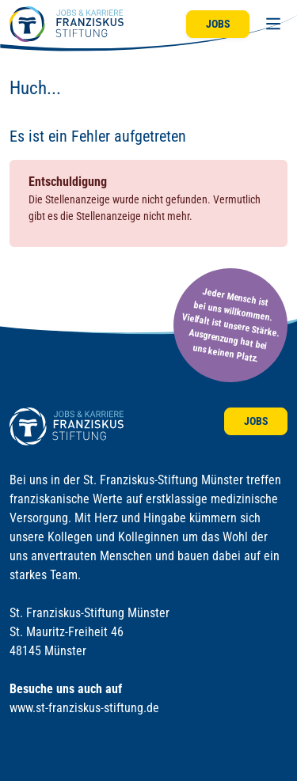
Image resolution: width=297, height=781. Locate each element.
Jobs (218, 23)
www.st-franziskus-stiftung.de (84, 707)
